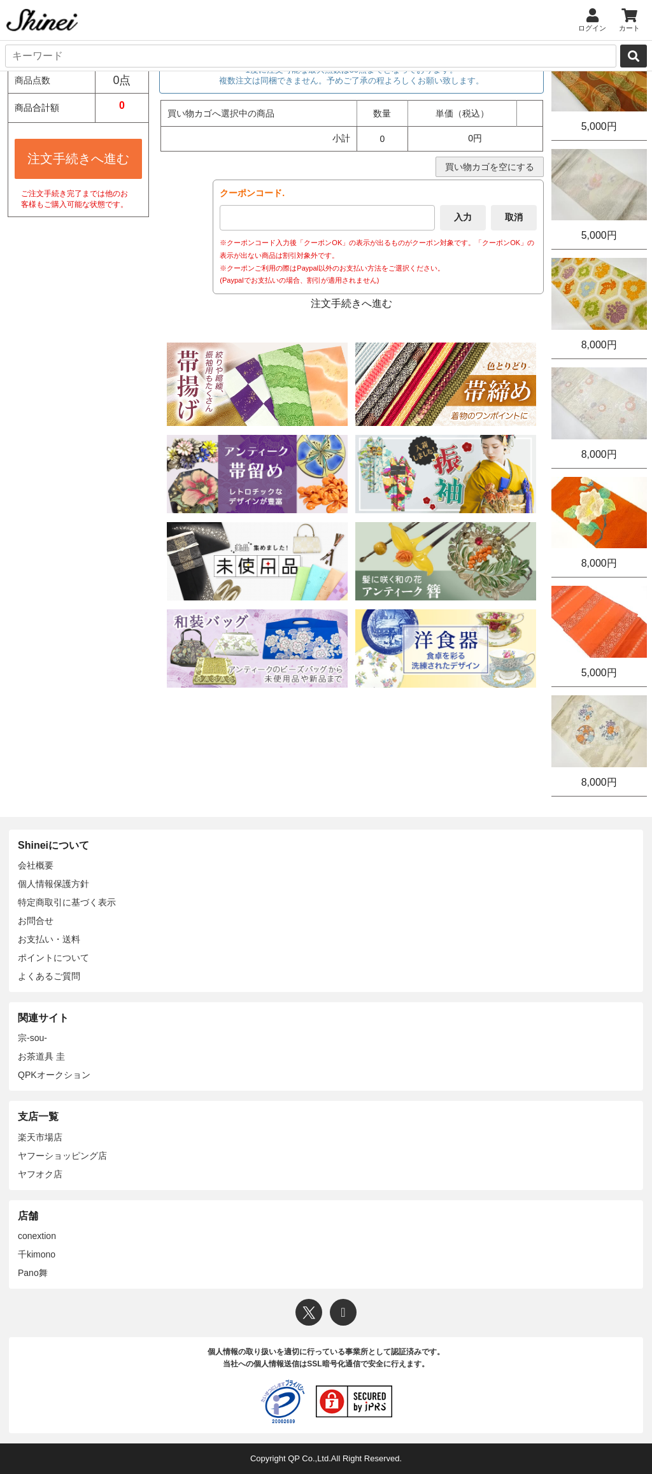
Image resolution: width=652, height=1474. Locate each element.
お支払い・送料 (49, 939)
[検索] (633, 56)
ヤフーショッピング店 (62, 1156)
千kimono (36, 1254)
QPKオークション (54, 1075)
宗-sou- (32, 1038)
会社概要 (35, 865)
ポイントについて (53, 958)
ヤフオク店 (40, 1174)
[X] (308, 1312)
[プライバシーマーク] (283, 1401)
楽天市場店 (40, 1137)
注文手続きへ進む (78, 159)
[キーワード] (310, 56)
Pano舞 (33, 1273)
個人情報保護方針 (53, 884)
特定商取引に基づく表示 (67, 902)
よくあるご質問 (49, 976)
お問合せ (35, 921)
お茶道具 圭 (41, 1056)
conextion (37, 1236)
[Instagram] (343, 1312)
